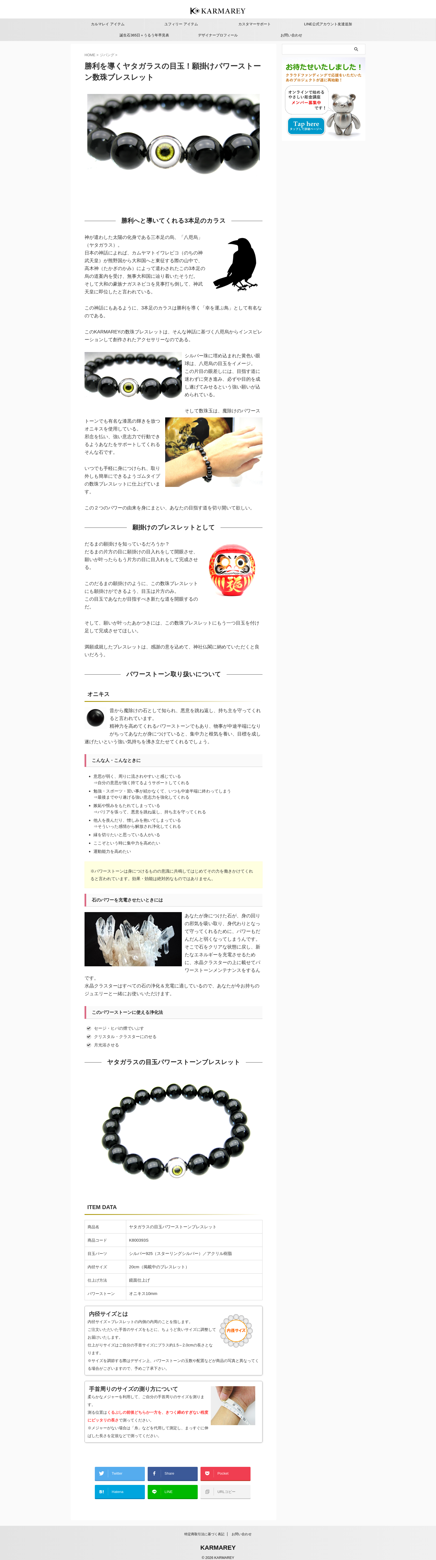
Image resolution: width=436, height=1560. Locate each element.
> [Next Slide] (255, 203)
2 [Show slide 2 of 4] (93, 202)
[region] (173, 149)
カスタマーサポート (254, 24)
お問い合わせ (291, 35)
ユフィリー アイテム (181, 24)
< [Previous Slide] (246, 203)
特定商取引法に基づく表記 (204, 1529)
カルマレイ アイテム (108, 24)
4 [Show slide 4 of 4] (101, 202)
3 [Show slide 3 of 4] (97, 202)
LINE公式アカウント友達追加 (328, 24)
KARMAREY (218, 1542)
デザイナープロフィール (218, 35)
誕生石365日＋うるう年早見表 (144, 35)
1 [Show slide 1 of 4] (89, 202)
